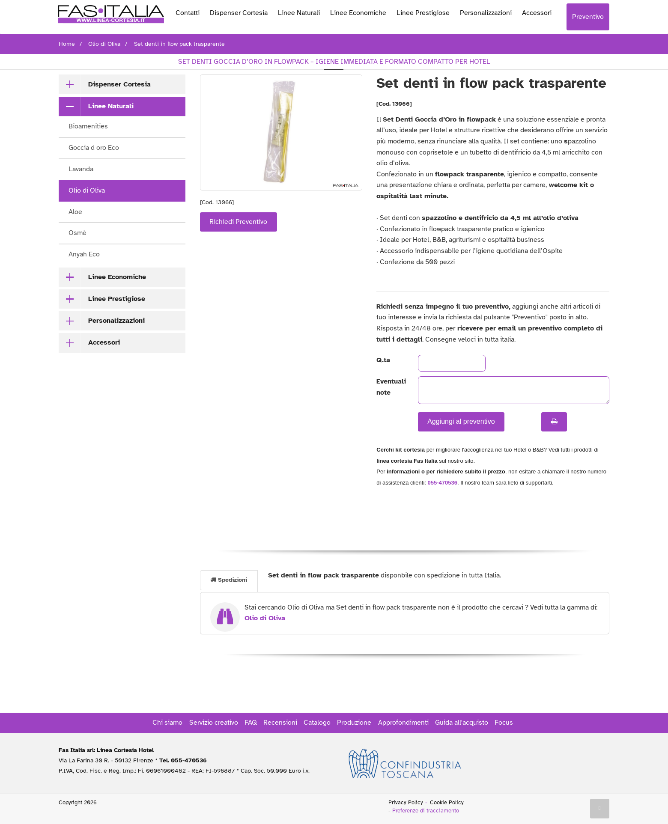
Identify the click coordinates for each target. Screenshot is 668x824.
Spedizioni (228, 579)
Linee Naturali (299, 13)
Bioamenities (88, 126)
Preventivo (588, 16)
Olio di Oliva (87, 190)
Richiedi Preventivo (238, 221)
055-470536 (442, 482)
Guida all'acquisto (461, 722)
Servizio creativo (213, 722)
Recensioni (280, 722)
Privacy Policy (405, 802)
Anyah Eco (84, 254)
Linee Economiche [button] (117, 277)
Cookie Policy (447, 802)
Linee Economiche (358, 13)
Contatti (188, 13)
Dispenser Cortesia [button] (119, 84)
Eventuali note (389, 387)
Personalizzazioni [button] (116, 320)
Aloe (75, 212)
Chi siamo (167, 722)
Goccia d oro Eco (94, 147)
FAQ (251, 722)
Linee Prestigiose (423, 13)
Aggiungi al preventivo (461, 421)
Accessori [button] (104, 342)
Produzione (354, 722)
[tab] (122, 84)
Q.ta (383, 360)
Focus (504, 722)
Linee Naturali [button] (111, 106)
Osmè (77, 233)
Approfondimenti (403, 722)
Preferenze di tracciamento (425, 810)
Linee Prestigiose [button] (116, 298)
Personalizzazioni (486, 13)
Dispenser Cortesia (239, 13)
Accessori (537, 13)
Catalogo (317, 722)
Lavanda (81, 169)
